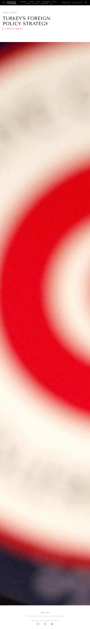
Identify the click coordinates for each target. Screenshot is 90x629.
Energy (38, 1)
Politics (28, 3)
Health (54, 1)
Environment (46, 1)
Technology (44, 3)
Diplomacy (23, 1)
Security (35, 3)
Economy (31, 1)
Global (5, 12)
